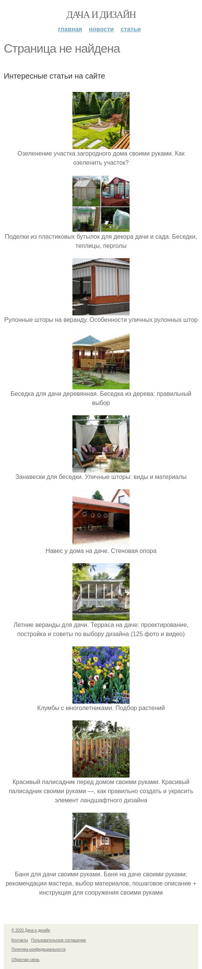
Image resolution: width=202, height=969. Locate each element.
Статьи (131, 29)
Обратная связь (25, 960)
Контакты (19, 940)
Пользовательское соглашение (58, 940)
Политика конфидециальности (38, 949)
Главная (70, 29)
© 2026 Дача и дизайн (30, 930)
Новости (101, 29)
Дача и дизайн (101, 14)
